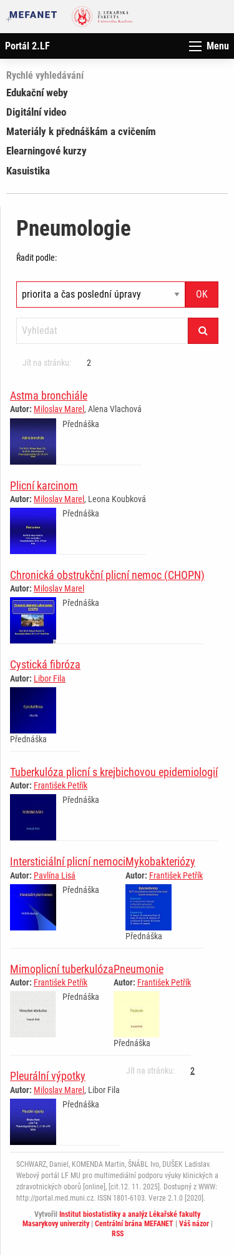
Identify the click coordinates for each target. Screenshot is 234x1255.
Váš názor (194, 1223)
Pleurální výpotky (47, 1075)
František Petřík (60, 785)
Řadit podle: (36, 258)
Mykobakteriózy (160, 861)
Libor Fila (50, 678)
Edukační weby (37, 92)
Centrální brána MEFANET (134, 1223)
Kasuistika (28, 170)
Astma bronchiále (48, 395)
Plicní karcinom (44, 485)
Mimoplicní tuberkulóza (62, 968)
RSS (118, 1233)
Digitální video (36, 112)
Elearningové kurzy (46, 150)
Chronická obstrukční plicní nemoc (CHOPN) (107, 575)
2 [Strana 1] (89, 363)
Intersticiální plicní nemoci (67, 861)
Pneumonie (138, 968)
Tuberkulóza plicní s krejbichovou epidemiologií (114, 772)
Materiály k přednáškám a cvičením (81, 131)
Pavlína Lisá (55, 875)
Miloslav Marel (59, 409)
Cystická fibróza (45, 664)
